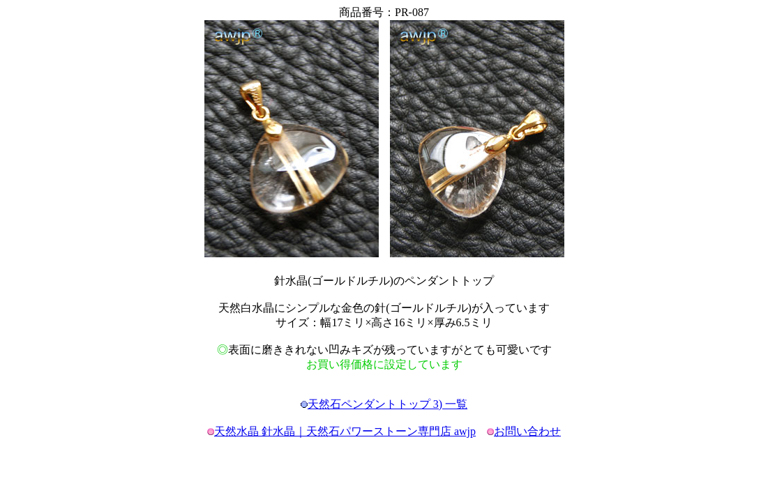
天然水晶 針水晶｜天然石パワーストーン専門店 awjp (345, 431)
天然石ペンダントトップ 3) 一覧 (387, 404)
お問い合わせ (527, 431)
